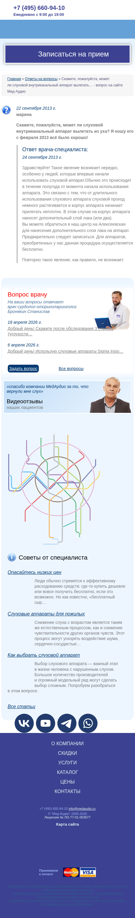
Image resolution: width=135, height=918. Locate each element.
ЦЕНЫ (67, 781)
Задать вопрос (23, 368)
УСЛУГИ (67, 762)
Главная (14, 79)
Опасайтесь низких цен (35, 572)
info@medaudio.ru (82, 808)
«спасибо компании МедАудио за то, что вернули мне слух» (69, 397)
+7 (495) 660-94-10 (39, 7)
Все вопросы (71, 368)
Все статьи (22, 706)
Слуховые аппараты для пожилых (46, 613)
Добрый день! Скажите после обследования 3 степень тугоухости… (61, 331)
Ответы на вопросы (41, 79)
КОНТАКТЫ (67, 791)
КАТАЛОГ (67, 772)
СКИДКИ (67, 753)
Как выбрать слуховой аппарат (44, 655)
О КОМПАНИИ (67, 743)
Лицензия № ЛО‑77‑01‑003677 (68, 817)
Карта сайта (67, 824)
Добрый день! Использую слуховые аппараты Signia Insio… (66, 351)
